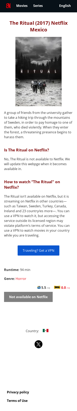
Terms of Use (17, 400)
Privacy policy (18, 392)
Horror (21, 278)
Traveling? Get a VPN (38, 250)
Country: (38, 331)
